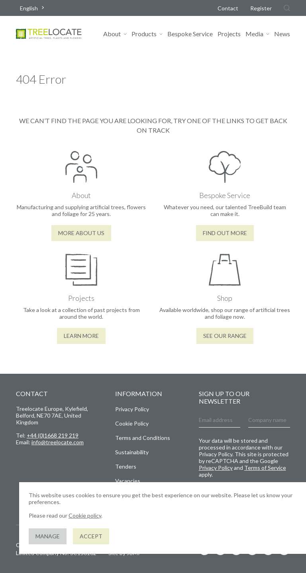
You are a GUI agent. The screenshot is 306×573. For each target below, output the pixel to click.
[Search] (287, 8)
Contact (228, 8)
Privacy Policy (132, 409)
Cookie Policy (132, 423)
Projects (229, 33)
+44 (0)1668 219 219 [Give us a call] (52, 435)
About (112, 33)
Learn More (81, 335)
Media (254, 33)
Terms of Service (265, 467)
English (29, 8)
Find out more (225, 233)
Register (261, 8)
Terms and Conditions (142, 437)
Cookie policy (85, 515)
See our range (225, 335)
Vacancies (127, 480)
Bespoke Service (190, 33)
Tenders (125, 466)
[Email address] (220, 420)
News (282, 33)
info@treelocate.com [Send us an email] (57, 442)
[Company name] (269, 420)
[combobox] (33, 8)
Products (144, 33)
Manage (47, 536)
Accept (91, 536)
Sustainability (132, 452)
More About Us (81, 233)
